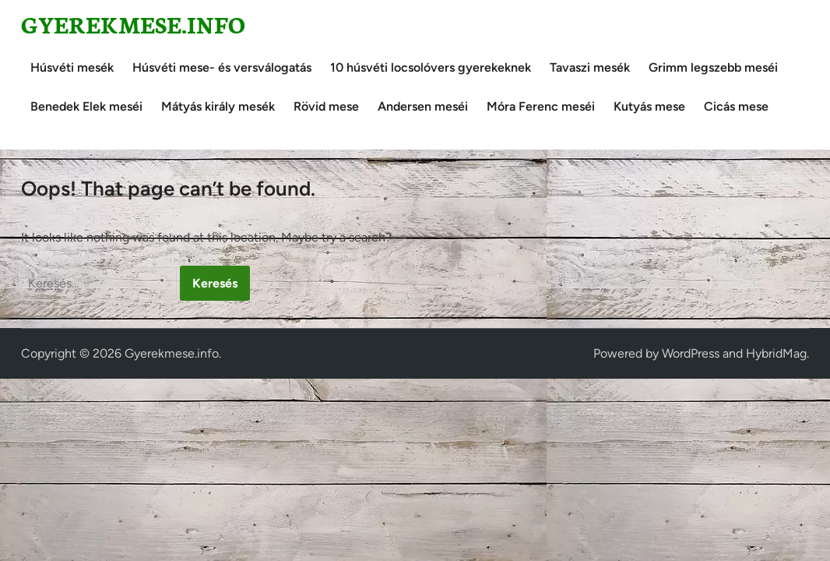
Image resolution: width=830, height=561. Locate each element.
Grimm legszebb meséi (713, 67)
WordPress (690, 353)
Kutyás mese (649, 106)
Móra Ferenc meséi (541, 106)
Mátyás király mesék (218, 106)
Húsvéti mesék (72, 67)
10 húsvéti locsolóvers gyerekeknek (430, 67)
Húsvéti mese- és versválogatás (221, 67)
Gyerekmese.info (133, 24)
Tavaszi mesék (590, 67)
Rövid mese (326, 106)
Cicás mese (736, 106)
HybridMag (776, 353)
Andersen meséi (423, 106)
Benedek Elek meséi (86, 106)
